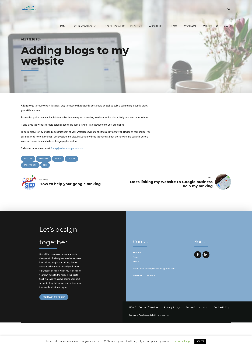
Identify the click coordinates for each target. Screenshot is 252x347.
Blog (173, 26)
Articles (28, 159)
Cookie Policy (221, 307)
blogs (58, 159)
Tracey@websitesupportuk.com (67, 148)
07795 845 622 (150, 275)
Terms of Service (148, 307)
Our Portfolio (85, 26)
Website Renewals (217, 26)
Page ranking (30, 165)
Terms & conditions (196, 307)
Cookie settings (182, 341)
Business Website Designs (122, 26)
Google (72, 159)
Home (63, 26)
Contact (190, 26)
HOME (132, 307)
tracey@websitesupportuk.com (160, 268)
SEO (45, 165)
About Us (155, 26)
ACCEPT (200, 341)
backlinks (44, 159)
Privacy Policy (172, 307)
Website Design (31, 39)
